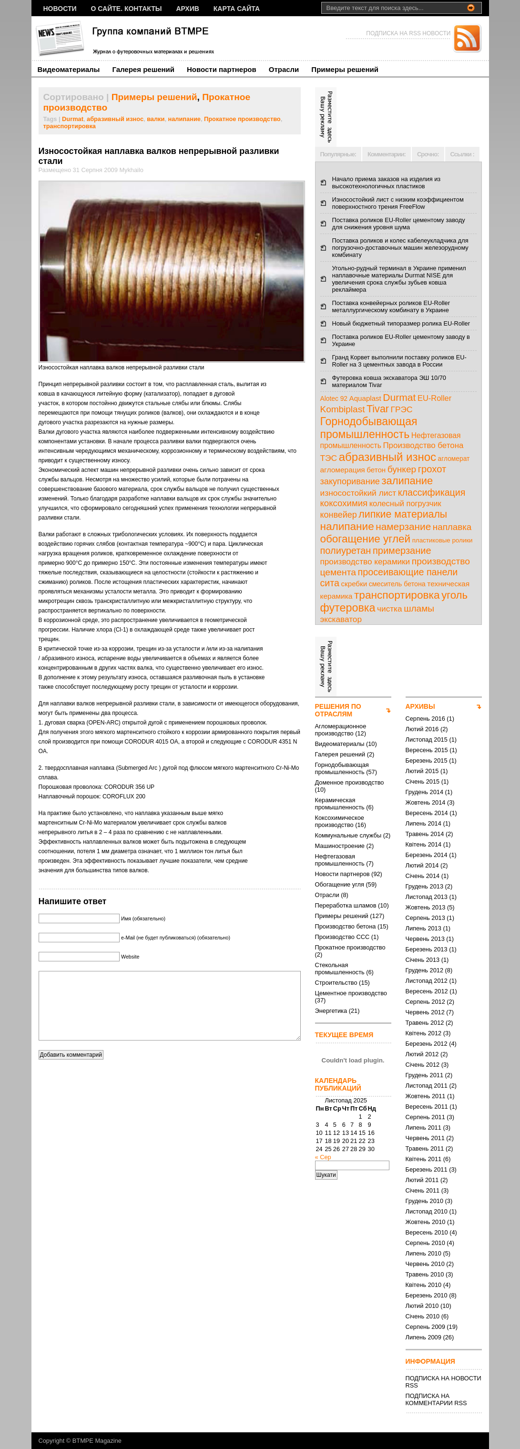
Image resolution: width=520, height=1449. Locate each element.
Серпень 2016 (425, 718)
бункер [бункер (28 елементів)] (401, 469)
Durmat (72, 118)
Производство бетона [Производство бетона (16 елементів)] (423, 445)
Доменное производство (349, 782)
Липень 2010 (423, 1253)
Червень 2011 (425, 1138)
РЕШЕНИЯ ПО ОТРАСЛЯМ (338, 710)
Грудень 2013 (425, 886)
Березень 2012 (427, 1043)
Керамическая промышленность (340, 803)
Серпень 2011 (425, 1117)
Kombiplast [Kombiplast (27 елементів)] (342, 409)
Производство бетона (345, 926)
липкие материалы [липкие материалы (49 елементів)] (402, 514)
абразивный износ (115, 118)
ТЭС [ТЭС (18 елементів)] (328, 458)
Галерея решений (143, 69)
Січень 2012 (423, 1064)
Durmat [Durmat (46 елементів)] (399, 397)
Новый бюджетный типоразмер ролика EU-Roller (401, 323)
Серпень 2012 (425, 1001)
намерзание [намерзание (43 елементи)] (403, 526)
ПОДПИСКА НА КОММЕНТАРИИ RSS (436, 1399)
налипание (184, 118)
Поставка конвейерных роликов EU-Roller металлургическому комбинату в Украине (391, 306)
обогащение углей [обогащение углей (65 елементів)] (365, 539)
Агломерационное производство (341, 730)
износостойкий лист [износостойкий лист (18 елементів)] (358, 493)
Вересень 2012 (427, 991)
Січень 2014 (423, 875)
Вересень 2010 (427, 1232)
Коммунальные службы (348, 835)
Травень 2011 (425, 1148)
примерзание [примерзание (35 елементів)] (402, 550)
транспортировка (69, 126)
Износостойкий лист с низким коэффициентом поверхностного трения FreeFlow (398, 203)
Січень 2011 (423, 1190)
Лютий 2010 (422, 1305)
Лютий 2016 (422, 729)
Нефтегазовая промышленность (340, 860)
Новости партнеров (221, 69)
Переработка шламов (346, 905)
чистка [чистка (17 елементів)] (389, 608)
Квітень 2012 (424, 1033)
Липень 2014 (423, 823)
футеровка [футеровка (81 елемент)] (348, 608)
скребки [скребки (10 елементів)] (354, 584)
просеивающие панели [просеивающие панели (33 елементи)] (408, 572)
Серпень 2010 (425, 1242)
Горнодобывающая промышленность (342, 768)
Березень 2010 (427, 1295)
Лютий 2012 (422, 1054)
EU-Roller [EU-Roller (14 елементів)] (434, 398)
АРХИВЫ (420, 706)
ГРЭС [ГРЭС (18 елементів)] (402, 409)
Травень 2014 (425, 833)
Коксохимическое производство (339, 821)
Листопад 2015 (427, 739)
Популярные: (338, 154)
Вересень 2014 (427, 812)
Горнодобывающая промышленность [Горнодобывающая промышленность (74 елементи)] (369, 427)
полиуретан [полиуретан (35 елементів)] (345, 550)
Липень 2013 (423, 928)
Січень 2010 (423, 1316)
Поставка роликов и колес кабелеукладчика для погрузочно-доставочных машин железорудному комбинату (400, 247)
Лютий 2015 (422, 771)
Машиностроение (340, 845)
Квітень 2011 (424, 1159)
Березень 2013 (427, 949)
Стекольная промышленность (340, 968)
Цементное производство (351, 993)
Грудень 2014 (425, 792)
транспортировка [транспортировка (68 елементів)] (397, 595)
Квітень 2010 (424, 1284)
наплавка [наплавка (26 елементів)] (452, 527)
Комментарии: (386, 154)
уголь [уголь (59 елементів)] (454, 595)
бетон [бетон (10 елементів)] (376, 470)
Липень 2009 (423, 1337)
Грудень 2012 (425, 970)
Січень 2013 (423, 959)
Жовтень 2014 (426, 802)
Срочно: (428, 154)
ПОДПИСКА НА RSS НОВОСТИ (408, 33)
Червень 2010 (425, 1263)
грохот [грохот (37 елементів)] (432, 469)
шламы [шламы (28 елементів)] (419, 608)
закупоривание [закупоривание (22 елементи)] (350, 481)
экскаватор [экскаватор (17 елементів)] (341, 619)
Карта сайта (237, 8)
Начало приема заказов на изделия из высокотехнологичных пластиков (386, 182)
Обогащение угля (339, 884)
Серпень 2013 (425, 917)
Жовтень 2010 (426, 1221)
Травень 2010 (425, 1274)
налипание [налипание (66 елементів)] (347, 526)
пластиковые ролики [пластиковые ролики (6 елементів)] (442, 540)
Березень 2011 (427, 1169)
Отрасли (284, 69)
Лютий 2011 (422, 1180)
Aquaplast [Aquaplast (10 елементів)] (365, 398)
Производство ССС (342, 936)
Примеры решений (344, 69)
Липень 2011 (423, 1127)
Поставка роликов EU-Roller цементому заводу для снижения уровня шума (398, 223)
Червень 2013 (425, 938)
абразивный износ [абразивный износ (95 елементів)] (387, 456)
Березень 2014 (427, 854)
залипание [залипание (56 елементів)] (407, 481)
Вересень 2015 (427, 750)
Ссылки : (462, 154)
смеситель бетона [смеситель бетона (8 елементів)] (397, 584)
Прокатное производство (242, 118)
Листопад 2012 (427, 980)
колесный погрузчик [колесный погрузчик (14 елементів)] (405, 503)
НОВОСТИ (60, 8)
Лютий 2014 (422, 865)
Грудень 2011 (425, 1075)
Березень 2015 (427, 760)
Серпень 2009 (425, 1326)
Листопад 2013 (427, 896)
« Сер (323, 1157)
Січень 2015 (423, 781)
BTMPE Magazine (97, 1440)
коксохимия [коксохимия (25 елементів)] (344, 503)
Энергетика (331, 1010)
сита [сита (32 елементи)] (330, 583)
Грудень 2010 (425, 1200)
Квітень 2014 (424, 844)
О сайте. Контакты (126, 8)
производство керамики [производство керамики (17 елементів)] (365, 561)
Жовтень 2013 (426, 907)
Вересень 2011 (427, 1106)
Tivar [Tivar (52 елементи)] (378, 409)
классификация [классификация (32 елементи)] (432, 492)
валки (155, 118)
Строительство (336, 982)
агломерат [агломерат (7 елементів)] (454, 458)
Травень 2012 (425, 1022)
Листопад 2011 (427, 1085)
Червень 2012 (425, 1012)
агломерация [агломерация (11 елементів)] (342, 470)
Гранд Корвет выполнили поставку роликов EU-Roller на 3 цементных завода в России (399, 361)
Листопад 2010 (427, 1211)
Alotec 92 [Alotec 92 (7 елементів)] (334, 398)
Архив (187, 8)
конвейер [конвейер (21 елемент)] (338, 515)
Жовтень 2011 (426, 1096)
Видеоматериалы (69, 69)
